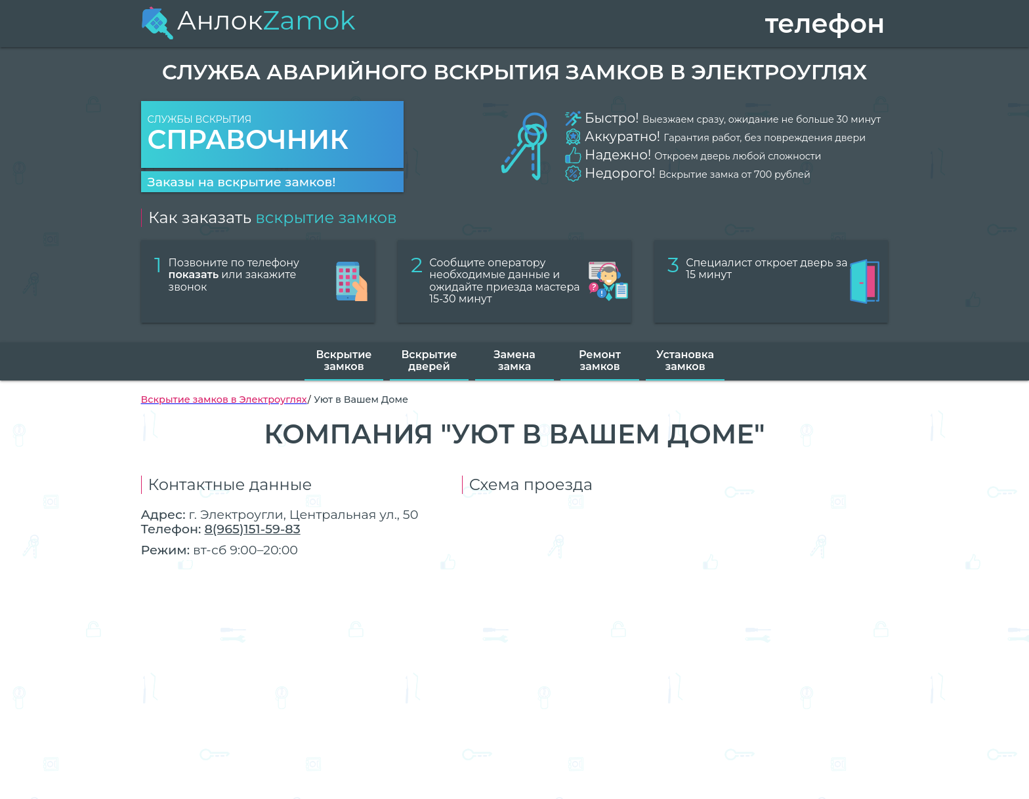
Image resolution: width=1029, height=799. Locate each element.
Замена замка (514, 360)
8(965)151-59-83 (252, 529)
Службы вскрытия (272, 134)
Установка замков (685, 360)
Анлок (248, 20)
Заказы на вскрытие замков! (242, 182)
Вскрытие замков (343, 360)
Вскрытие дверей (429, 360)
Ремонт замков (600, 360)
